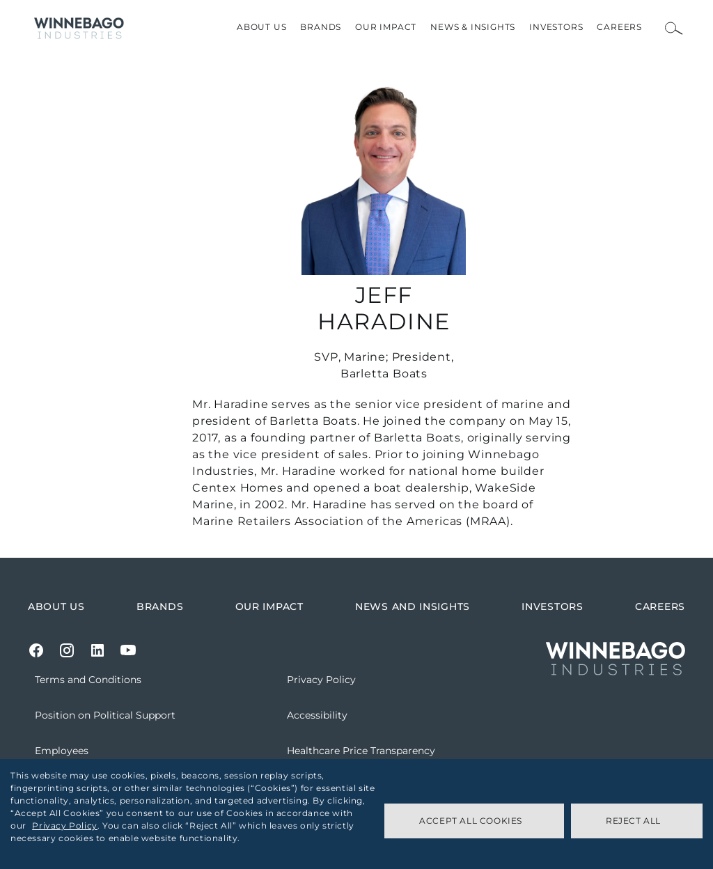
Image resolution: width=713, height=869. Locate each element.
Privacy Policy (64, 825)
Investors (556, 27)
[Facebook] (36, 650)
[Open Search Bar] (674, 28)
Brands (320, 27)
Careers (619, 27)
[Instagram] (66, 650)
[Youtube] (128, 650)
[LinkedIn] (97, 650)
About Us (261, 27)
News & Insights (472, 27)
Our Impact (385, 27)
